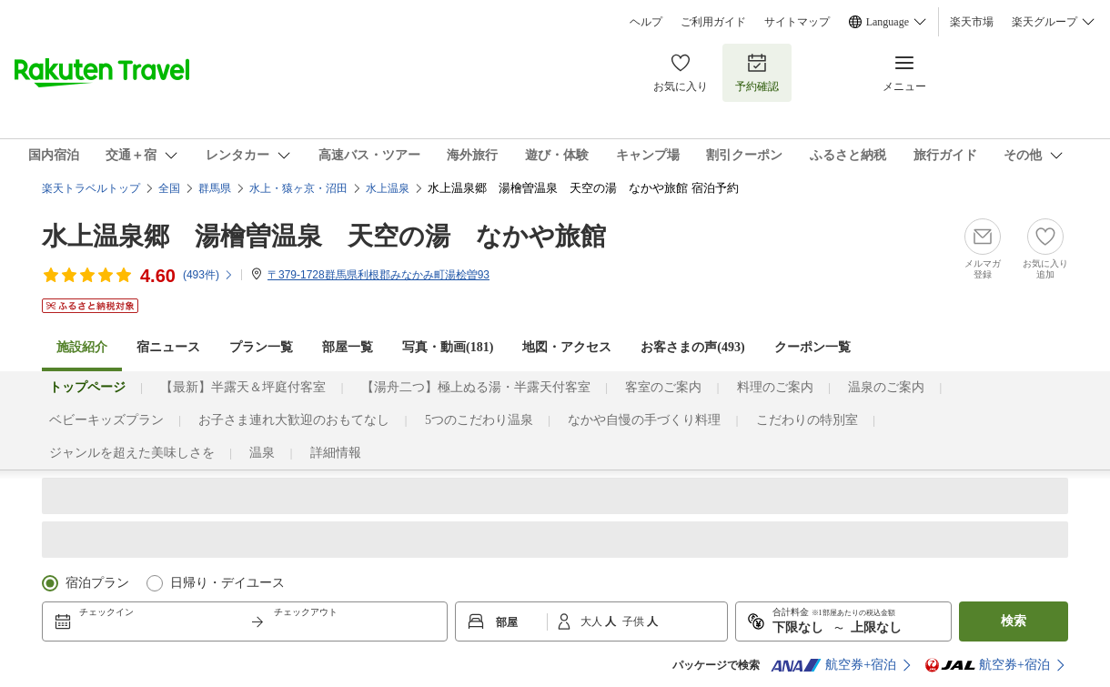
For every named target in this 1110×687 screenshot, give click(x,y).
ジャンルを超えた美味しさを (132, 453)
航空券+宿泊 (833, 665)
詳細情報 (335, 453)
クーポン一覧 (812, 347)
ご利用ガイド (713, 21)
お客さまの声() (692, 347)
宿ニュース (168, 347)
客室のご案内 (663, 387)
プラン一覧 (261, 347)
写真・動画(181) (447, 347)
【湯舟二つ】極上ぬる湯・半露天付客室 (475, 387)
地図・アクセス (566, 347)
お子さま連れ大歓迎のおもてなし (293, 420)
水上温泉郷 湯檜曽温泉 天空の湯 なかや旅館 (324, 236)
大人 (592, 621)
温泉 (262, 453)
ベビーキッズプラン (106, 420)
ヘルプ (646, 21)
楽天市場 (972, 21)
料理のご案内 (775, 387)
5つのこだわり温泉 (479, 420)
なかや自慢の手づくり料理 (644, 420)
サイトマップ (797, 21)
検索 (1013, 621)
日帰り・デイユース (227, 583)
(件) (208, 274)
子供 (634, 621)
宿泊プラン (97, 583)
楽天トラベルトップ (91, 188)
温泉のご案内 (886, 387)
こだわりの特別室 (807, 420)
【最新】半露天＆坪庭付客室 (243, 387)
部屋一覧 (347, 347)
